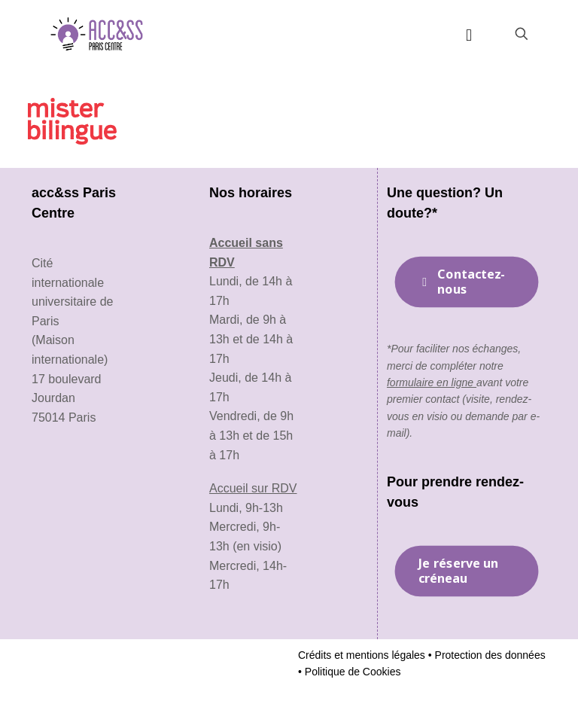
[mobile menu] (469, 34)
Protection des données (489, 655)
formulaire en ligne (431, 382)
